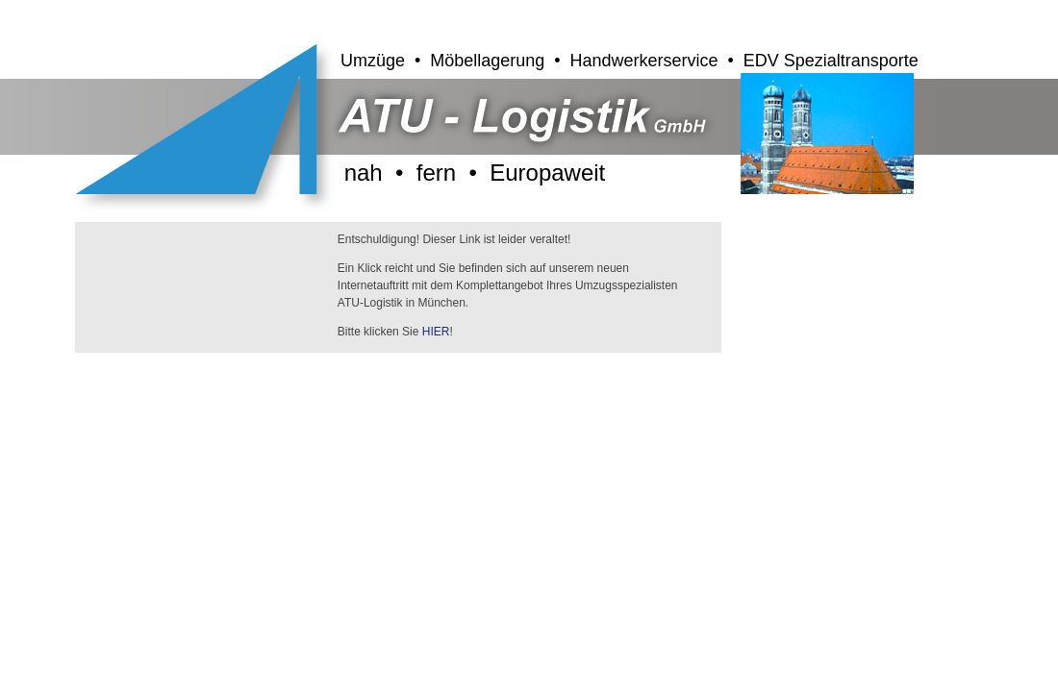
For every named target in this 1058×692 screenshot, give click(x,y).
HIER (436, 331)
